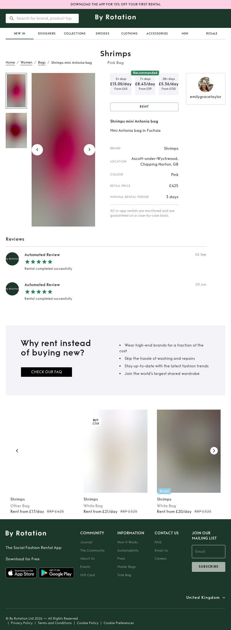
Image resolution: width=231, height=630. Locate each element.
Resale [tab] (212, 33)
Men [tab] (185, 33)
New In (19, 33)
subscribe (208, 567)
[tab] (20, 33)
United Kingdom (203, 597)
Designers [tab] (47, 33)
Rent (144, 107)
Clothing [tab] (129, 33)
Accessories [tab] (157, 33)
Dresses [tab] (102, 33)
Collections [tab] (75, 33)
